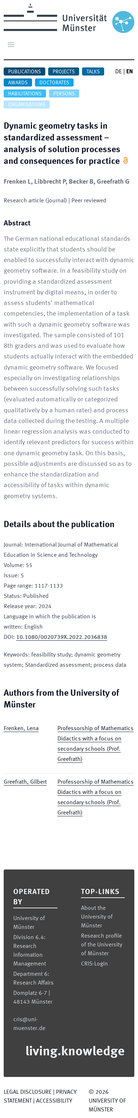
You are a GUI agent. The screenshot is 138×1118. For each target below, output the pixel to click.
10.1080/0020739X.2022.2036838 (61, 637)
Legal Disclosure (28, 1092)
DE (118, 72)
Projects (64, 71)
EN (129, 72)
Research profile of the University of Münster (101, 945)
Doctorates (54, 82)
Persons (64, 93)
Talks (93, 71)
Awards (18, 82)
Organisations (26, 104)
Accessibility (54, 1101)
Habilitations (25, 93)
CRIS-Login (94, 964)
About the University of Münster (97, 917)
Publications (24, 71)
